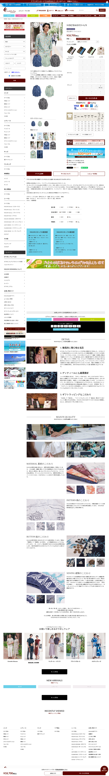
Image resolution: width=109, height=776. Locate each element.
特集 (95, 15)
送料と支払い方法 (9, 305)
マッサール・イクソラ (54, 661)
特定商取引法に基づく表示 (11, 320)
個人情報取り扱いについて (11, 323)
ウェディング (88, 15)
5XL (79, 326)
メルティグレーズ (96, 661)
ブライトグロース (75, 661)
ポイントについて (9, 308)
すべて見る (7, 97)
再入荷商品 (71, 15)
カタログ (6, 246)
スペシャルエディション (10, 110)
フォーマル (7, 113)
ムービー (6, 283)
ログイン (50, 10)
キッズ (33, 15)
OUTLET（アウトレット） (78, 759)
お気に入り (59, 10)
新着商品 (63, 15)
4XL (74, 326)
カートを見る (69, 10)
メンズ (9, 15)
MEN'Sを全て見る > (65, 329)
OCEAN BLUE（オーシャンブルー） (13, 222)
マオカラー (17, 72)
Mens (9, 19)
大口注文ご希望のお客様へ (95, 749)
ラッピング (71, 42)
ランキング (55, 15)
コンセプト (7, 280)
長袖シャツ (7, 104)
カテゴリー (79, 15)
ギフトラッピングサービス (11, 311)
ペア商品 (45, 15)
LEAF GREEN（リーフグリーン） (13, 225)
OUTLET (6, 234)
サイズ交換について (87, 134)
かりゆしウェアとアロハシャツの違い (13, 261)
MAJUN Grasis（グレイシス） (12, 209)
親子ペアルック (8, 159)
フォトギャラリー (9, 264)
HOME (5, 19)
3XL (70, 326)
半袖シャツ (7, 101)
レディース (21, 15)
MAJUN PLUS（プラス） (10, 215)
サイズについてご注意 (73, 134)
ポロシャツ (7, 107)
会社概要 (6, 274)
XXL (66, 326)
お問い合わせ (7, 302)
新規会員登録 (41, 10)
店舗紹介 (6, 277)
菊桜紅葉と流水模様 (33, 662)
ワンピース (7, 128)
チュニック (7, 131)
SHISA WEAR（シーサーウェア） (13, 231)
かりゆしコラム (8, 286)
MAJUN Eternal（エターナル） (12, 206)
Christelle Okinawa (13, 661)
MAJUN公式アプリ (9, 296)
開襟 (13, 72)
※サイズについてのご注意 (10, 54)
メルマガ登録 (7, 317)
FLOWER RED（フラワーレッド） (13, 228)
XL (62, 326)
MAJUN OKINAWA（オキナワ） (13, 219)
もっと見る (54, 672)
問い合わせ (101, 15)
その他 (6, 116)
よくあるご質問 (8, 299)
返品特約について (9, 314)
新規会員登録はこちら (61, 769)
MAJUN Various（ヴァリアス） (12, 212)
